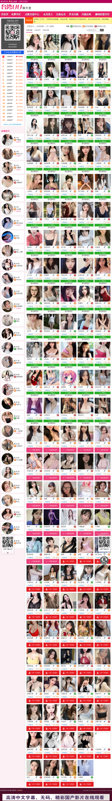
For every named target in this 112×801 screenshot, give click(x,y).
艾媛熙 (18, 167)
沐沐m (18, 390)
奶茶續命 (19, 306)
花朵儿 (18, 404)
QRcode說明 (12, 47)
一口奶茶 (19, 431)
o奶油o (18, 514)
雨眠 (17, 487)
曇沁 (17, 474)
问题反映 (86, 14)
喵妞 (17, 529)
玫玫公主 (19, 154)
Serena (18, 279)
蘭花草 (18, 363)
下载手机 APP (12, 21)
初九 (17, 501)
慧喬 (17, 418)
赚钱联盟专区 (102, 14)
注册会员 (61, 14)
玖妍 (17, 238)
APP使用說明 (12, 44)
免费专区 (16, 14)
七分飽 (18, 209)
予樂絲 (18, 140)
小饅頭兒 (19, 349)
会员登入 (48, 14)
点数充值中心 (32, 14)
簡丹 (17, 321)
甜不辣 (18, 543)
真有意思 (19, 293)
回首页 (4, 14)
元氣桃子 (19, 182)
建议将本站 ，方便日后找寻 (14, 1)
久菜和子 (19, 446)
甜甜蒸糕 (19, 377)
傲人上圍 (19, 252)
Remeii (18, 335)
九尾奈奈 (19, 266)
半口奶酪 (19, 460)
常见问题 (73, 14)
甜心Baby (19, 223)
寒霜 (17, 196)
